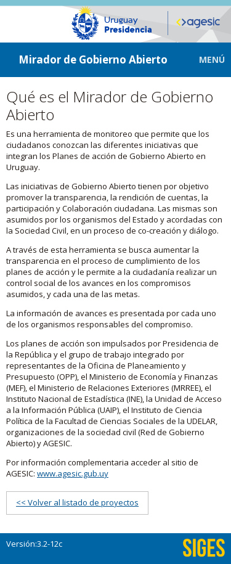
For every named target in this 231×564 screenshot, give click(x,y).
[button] (203, 59)
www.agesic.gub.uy (72, 473)
